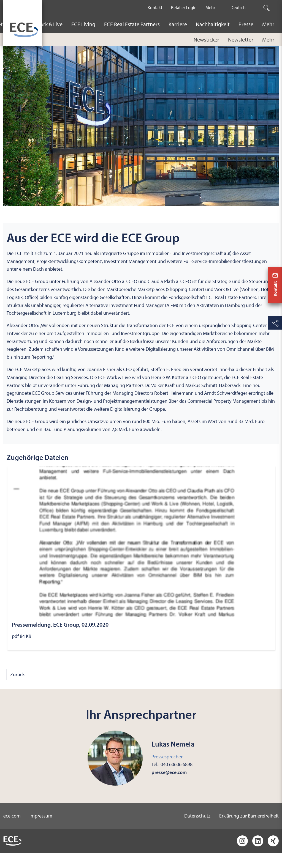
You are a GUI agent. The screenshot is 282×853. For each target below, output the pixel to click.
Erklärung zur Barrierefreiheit (249, 816)
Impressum (40, 816)
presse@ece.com (169, 772)
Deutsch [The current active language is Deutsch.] (238, 7)
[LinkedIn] (257, 840)
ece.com (12, 816)
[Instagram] (242, 840)
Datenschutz (197, 816)
